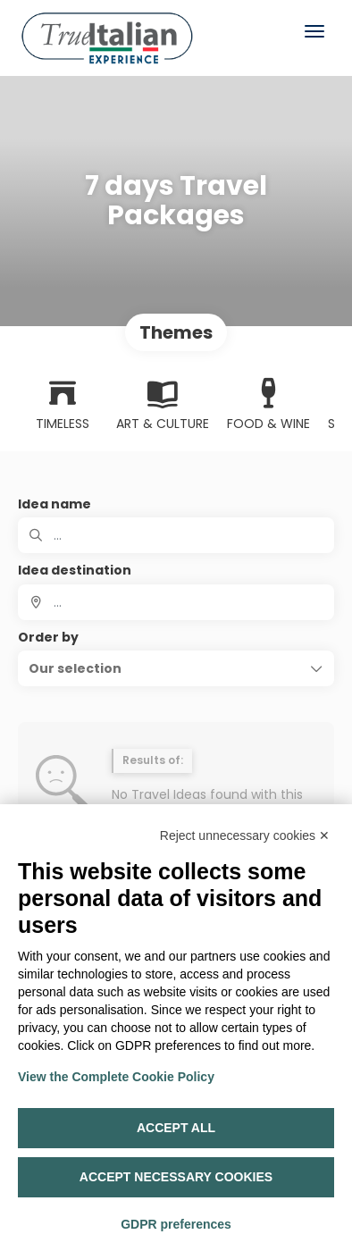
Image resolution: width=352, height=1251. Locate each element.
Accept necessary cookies (176, 1177)
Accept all (176, 1128)
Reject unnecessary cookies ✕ (245, 835)
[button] (176, 668)
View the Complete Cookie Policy (116, 1077)
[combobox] (176, 602)
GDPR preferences (176, 1224)
